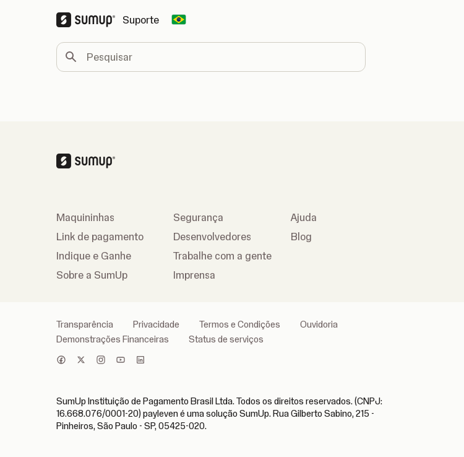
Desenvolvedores (212, 236)
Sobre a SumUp (91, 275)
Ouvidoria (319, 324)
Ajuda (304, 217)
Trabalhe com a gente (222, 256)
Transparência (84, 324)
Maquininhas (85, 217)
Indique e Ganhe (93, 256)
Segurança (198, 217)
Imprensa (194, 275)
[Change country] (179, 20)
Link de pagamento (100, 236)
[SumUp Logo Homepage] (89, 20)
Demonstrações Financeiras (112, 339)
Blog (301, 236)
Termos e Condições (239, 324)
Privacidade (156, 324)
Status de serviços (226, 339)
